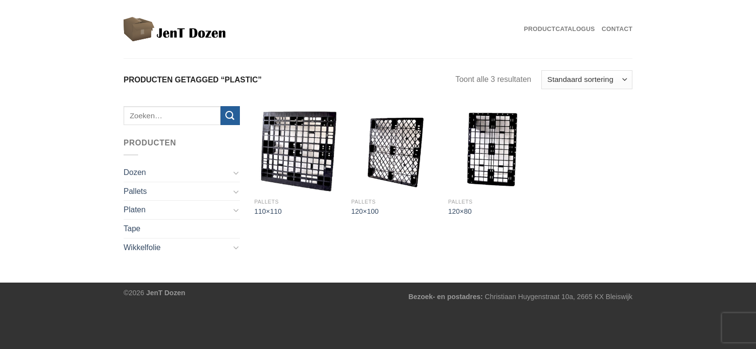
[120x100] (395, 149)
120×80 (460, 211)
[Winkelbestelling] (586, 79)
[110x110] (298, 149)
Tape (132, 228)
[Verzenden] (230, 115)
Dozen (135, 172)
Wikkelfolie (142, 247)
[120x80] (492, 149)
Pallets (135, 191)
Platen (134, 210)
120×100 (364, 211)
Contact (617, 28)
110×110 (268, 211)
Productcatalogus (559, 28)
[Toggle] (236, 172)
